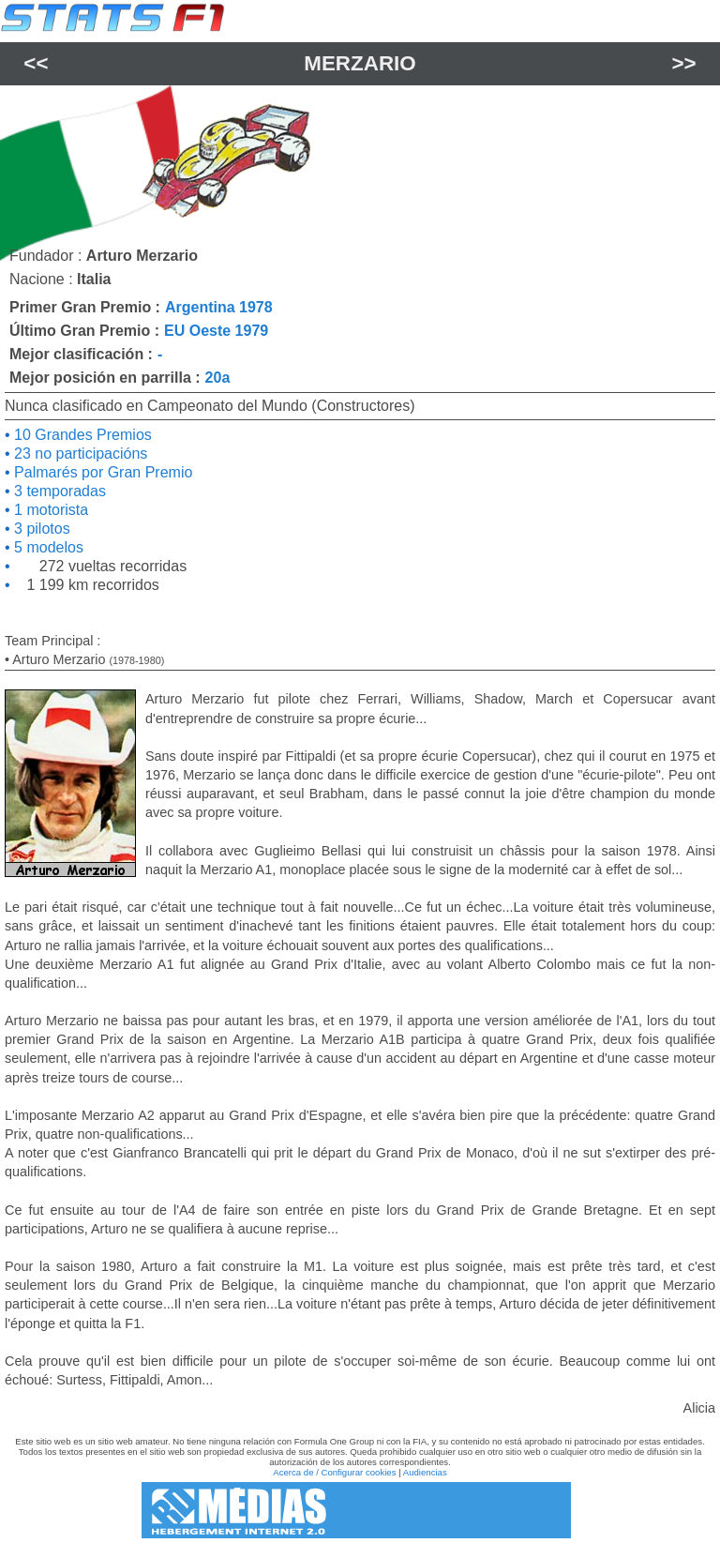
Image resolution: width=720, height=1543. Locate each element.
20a (218, 378)
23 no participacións (79, 453)
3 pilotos (40, 529)
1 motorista (49, 510)
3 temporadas (58, 491)
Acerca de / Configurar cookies (334, 1472)
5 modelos (46, 547)
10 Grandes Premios (81, 435)
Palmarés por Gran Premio (101, 472)
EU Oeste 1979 (216, 331)
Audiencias (425, 1472)
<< (35, 63)
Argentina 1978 (219, 307)
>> (684, 63)
